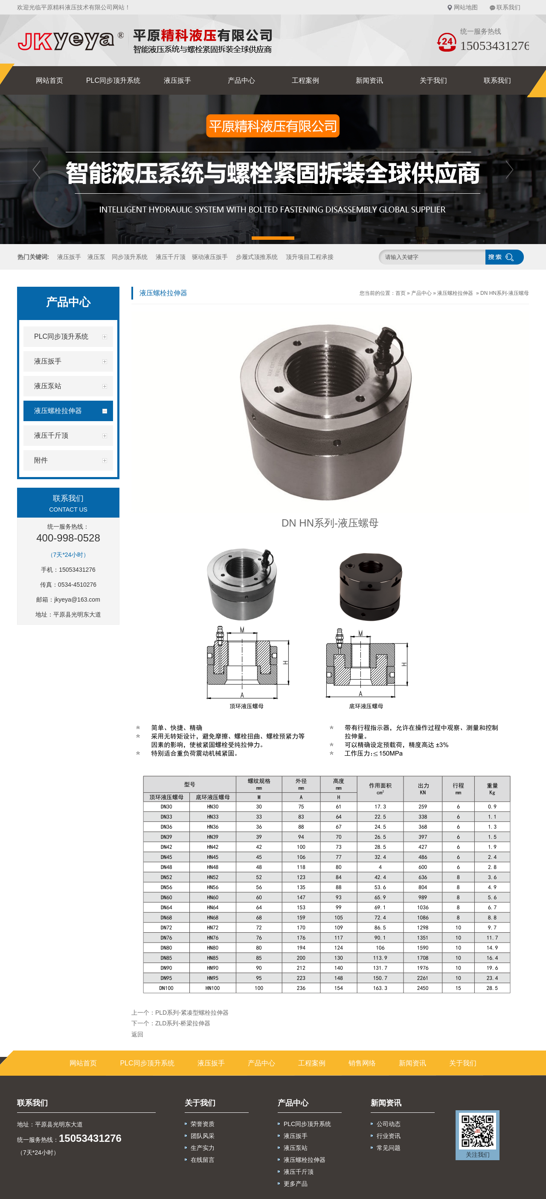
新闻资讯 (369, 80)
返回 (137, 1034)
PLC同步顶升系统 (113, 80)
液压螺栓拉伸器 (455, 293)
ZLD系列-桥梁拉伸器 (182, 1023)
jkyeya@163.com (77, 599)
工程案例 (305, 80)
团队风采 (203, 1135)
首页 (400, 293)
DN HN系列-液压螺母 (504, 293)
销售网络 (362, 1063)
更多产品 (296, 1183)
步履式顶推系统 (257, 256)
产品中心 (241, 80)
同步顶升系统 (130, 256)
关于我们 (433, 80)
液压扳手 (177, 80)
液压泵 (96, 256)
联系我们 (508, 7)
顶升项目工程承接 (310, 256)
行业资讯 (389, 1135)
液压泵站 (296, 1147)
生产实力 (203, 1147)
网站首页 (49, 80)
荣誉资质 (203, 1123)
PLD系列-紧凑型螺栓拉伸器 (192, 1012)
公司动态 (389, 1123)
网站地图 (466, 7)
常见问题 (389, 1147)
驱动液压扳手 (210, 256)
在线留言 (203, 1159)
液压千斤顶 (171, 256)
